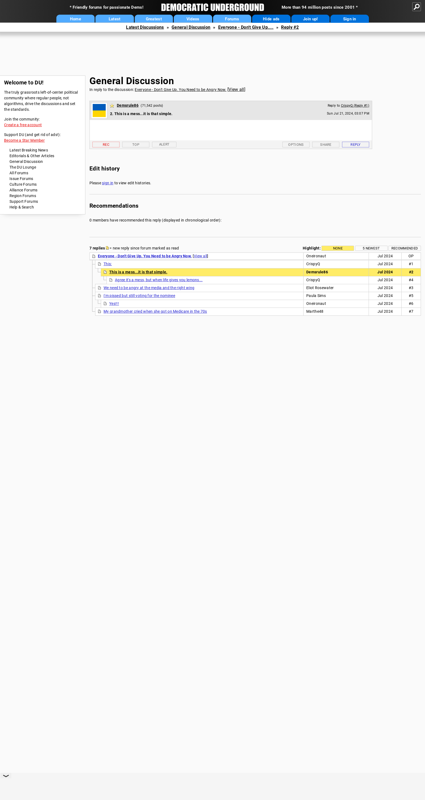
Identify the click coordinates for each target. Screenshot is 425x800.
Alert (164, 144)
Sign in (349, 19)
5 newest (371, 248)
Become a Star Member (24, 140)
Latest (115, 19)
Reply (355, 145)
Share (325, 145)
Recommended (404, 248)
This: (108, 264)
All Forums (18, 173)
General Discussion (191, 27)
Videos (192, 19)
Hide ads (271, 19)
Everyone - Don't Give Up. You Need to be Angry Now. (180, 89)
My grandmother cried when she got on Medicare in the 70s (155, 311)
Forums (232, 19)
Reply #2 (290, 27)
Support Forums (23, 201)
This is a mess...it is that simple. (138, 272)
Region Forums (22, 196)
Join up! (310, 19)
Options (296, 145)
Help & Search (21, 207)
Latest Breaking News (28, 150)
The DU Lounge (22, 167)
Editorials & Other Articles (31, 156)
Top (135, 145)
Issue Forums (21, 178)
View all (236, 89)
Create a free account (23, 125)
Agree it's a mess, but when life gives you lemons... (159, 280)
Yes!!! (114, 303)
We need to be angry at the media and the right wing (149, 288)
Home (75, 19)
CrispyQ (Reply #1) (355, 105)
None (338, 248)
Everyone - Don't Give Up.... (245, 27)
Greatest (154, 19)
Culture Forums (23, 184)
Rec (106, 145)
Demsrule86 (128, 105)
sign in (107, 183)
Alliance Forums (23, 190)
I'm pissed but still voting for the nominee (139, 295)
